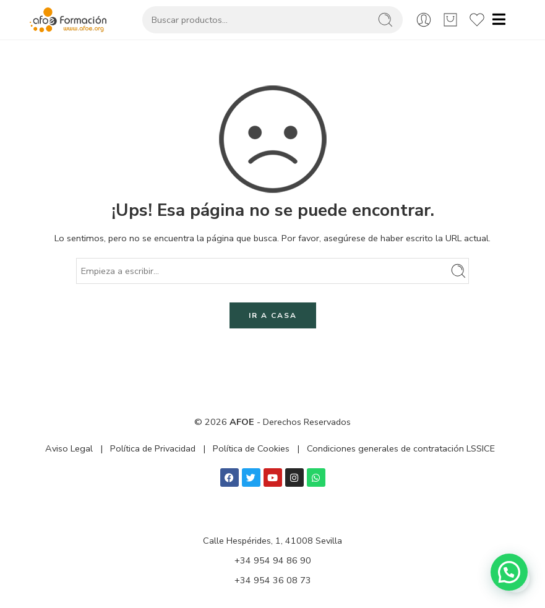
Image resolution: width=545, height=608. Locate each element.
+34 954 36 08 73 (272, 580)
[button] (509, 572)
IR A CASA (273, 315)
